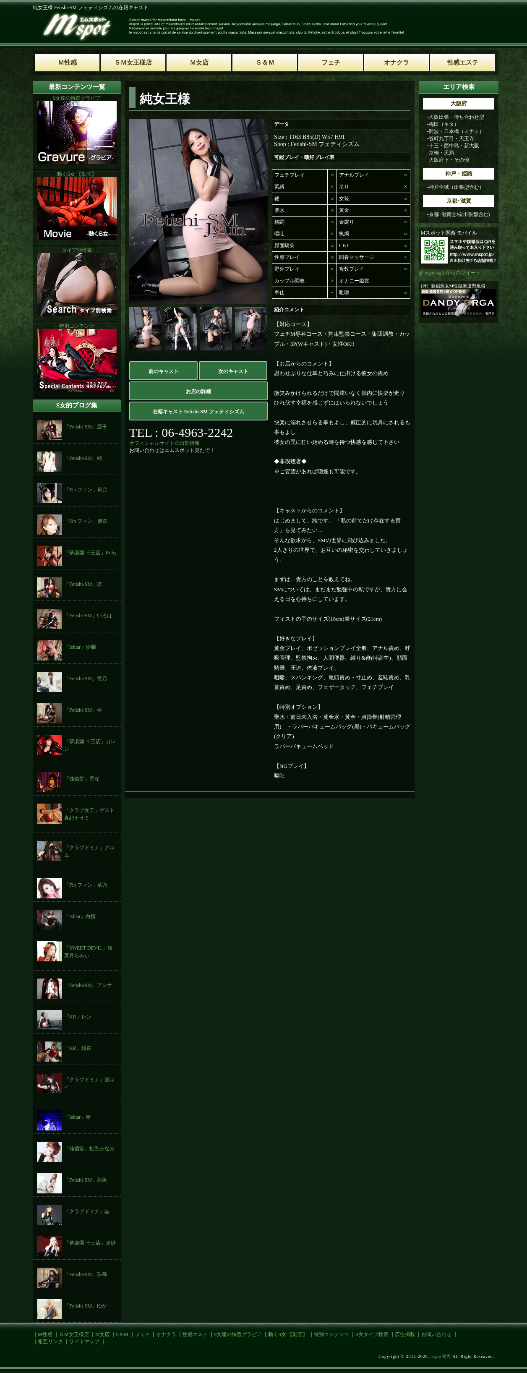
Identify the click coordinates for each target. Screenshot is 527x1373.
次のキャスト (233, 371)
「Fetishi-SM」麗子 (85, 427)
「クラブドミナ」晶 (87, 1211)
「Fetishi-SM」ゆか (85, 1306)
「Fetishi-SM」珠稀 (85, 1274)
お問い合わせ (436, 1334)
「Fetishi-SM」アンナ (88, 985)
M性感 (45, 1334)
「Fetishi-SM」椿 (83, 710)
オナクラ (166, 1334)
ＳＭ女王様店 (74, 1334)
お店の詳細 (198, 391)
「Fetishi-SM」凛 (83, 584)
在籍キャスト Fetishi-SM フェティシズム (199, 412)
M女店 (102, 1334)
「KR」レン (77, 1017)
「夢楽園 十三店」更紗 (90, 1243)
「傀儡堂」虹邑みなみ (89, 1148)
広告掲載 (405, 1334)
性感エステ (195, 1334)
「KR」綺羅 (77, 1048)
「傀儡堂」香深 (81, 779)
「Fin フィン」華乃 (85, 885)
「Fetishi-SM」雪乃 (85, 678)
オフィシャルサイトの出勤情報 (164, 443)
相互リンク (50, 1341)
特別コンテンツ (331, 1334)
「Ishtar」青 (77, 1117)
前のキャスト (164, 371)
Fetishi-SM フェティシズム (325, 144)
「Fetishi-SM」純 (83, 458)
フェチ (142, 1334)
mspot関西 (440, 1356)
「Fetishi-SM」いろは (88, 616)
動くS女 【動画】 (288, 1334)
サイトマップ (84, 1341)
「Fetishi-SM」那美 (85, 1180)
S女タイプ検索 (372, 1334)
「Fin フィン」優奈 (85, 521)
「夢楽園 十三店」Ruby (90, 553)
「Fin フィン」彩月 (85, 490)
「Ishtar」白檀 (80, 916)
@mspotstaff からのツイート (450, 273)
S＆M (122, 1334)
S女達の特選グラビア (238, 1334)
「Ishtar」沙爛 (80, 647)
